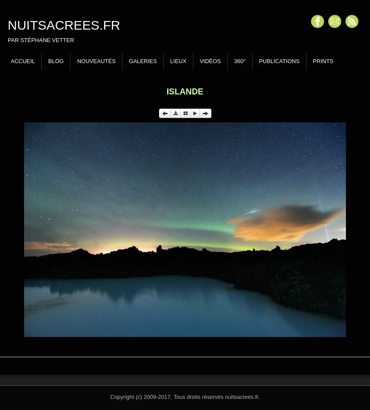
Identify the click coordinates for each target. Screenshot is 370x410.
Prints (323, 61)
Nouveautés (96, 61)
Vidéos (210, 61)
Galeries (143, 61)
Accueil (23, 61)
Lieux (178, 61)
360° (240, 61)
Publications (279, 61)
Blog (56, 61)
